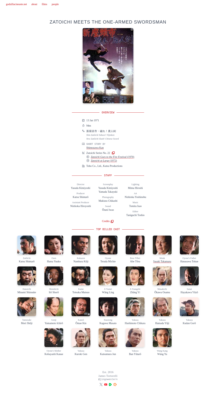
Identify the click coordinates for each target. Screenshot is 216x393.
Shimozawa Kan (95, 147)
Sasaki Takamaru (162, 261)
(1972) (104, 160)
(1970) (112, 157)
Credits (108, 221)
